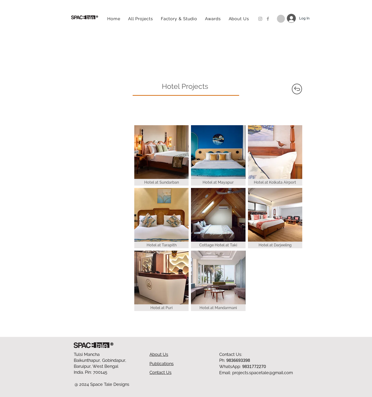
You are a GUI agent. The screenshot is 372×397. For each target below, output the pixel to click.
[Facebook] (267, 18)
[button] (281, 19)
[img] (218, 281)
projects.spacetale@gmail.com (262, 372)
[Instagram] (260, 18)
